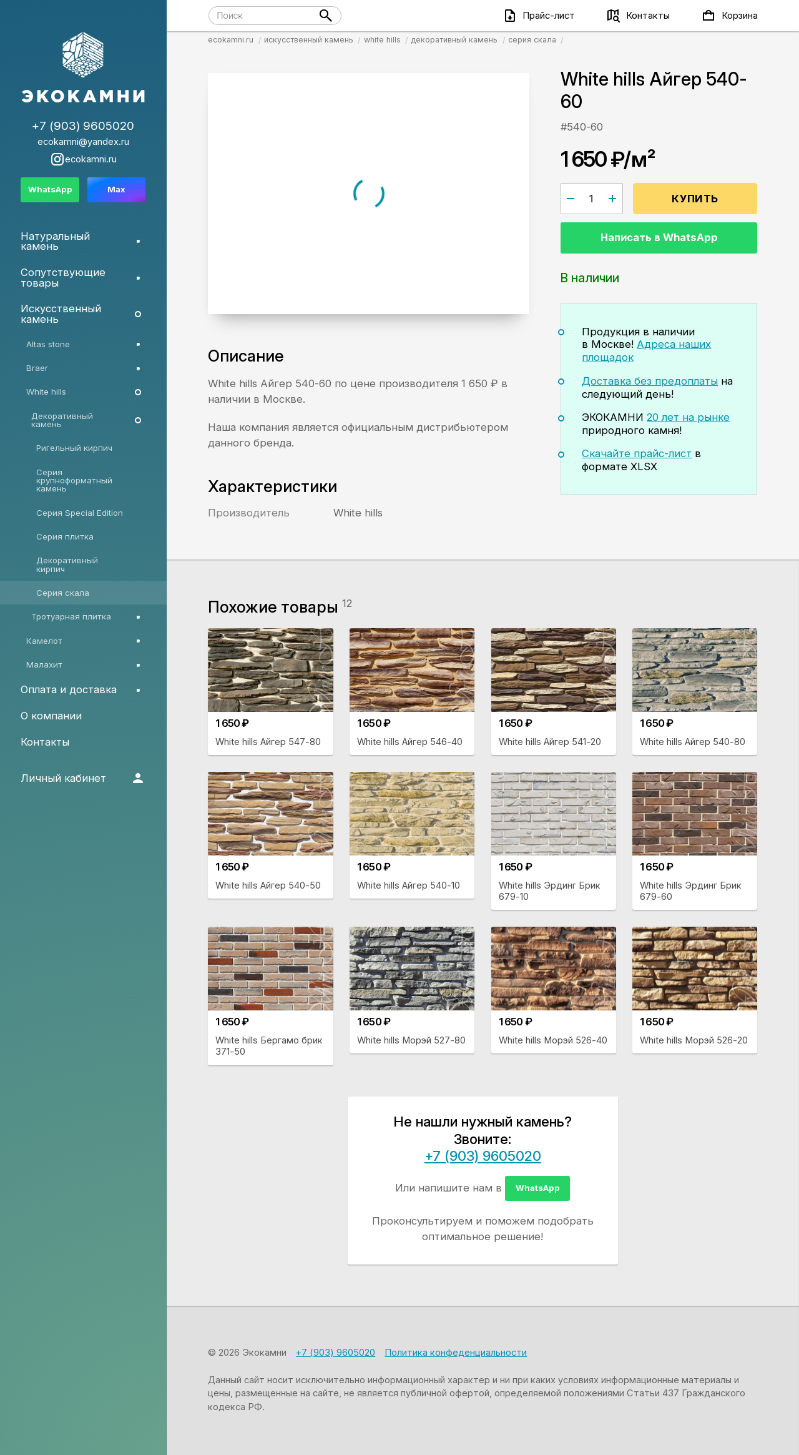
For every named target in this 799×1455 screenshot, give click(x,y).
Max (116, 189)
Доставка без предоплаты (650, 381)
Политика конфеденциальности (456, 1352)
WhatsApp (538, 1188)
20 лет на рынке (688, 417)
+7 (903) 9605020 (482, 1156)
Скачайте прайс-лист (637, 453)
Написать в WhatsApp (659, 237)
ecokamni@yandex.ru (83, 142)
